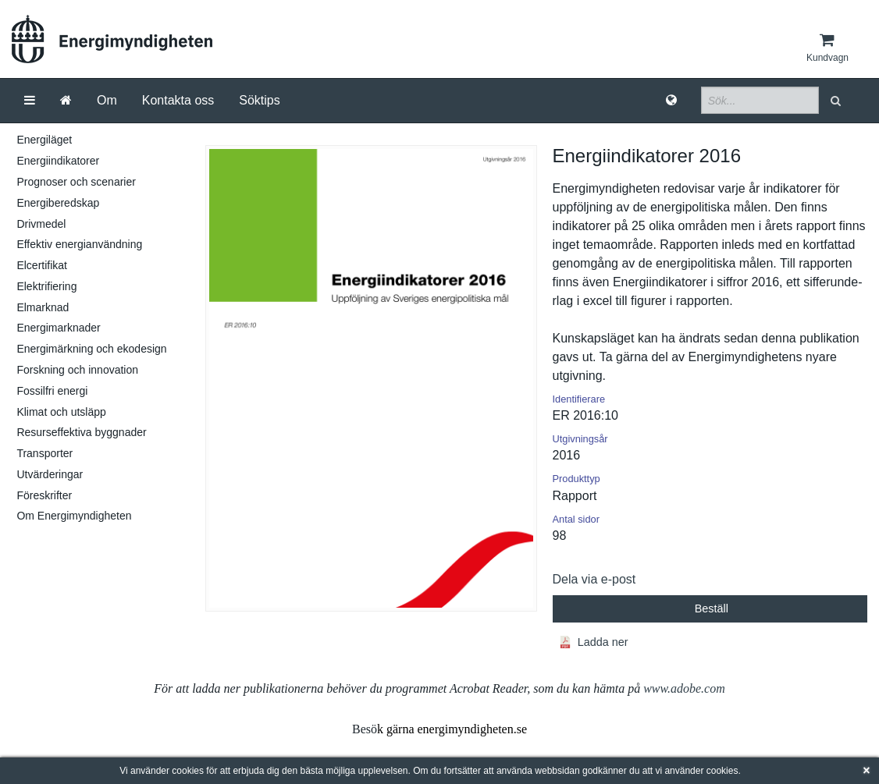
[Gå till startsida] (66, 100)
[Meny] (30, 100)
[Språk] (671, 100)
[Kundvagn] (827, 47)
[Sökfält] (760, 100)
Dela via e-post (594, 579)
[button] (837, 100)
